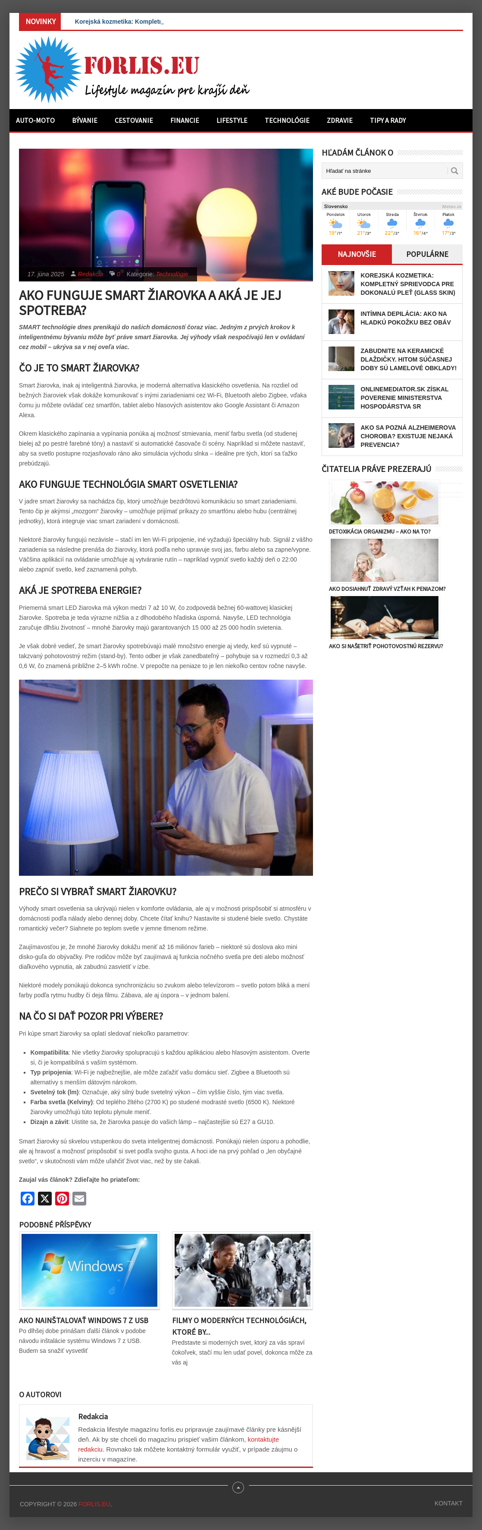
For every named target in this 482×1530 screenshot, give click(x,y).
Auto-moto (35, 120)
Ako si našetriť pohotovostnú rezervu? (386, 646)
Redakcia (90, 274)
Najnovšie (357, 254)
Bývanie (84, 120)
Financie (184, 120)
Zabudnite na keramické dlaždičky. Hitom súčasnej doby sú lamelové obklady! (409, 359)
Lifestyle (231, 120)
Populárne (427, 254)
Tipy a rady (388, 120)
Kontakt (449, 1503)
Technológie (287, 120)
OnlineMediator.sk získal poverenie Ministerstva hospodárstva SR (405, 398)
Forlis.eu (94, 1504)
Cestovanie (134, 120)
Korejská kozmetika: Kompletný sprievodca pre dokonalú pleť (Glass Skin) (408, 284)
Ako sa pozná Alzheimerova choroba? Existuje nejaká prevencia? (408, 436)
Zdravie (340, 120)
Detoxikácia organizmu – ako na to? (380, 531)
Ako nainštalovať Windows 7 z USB (83, 1320)
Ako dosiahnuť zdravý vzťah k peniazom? (387, 589)
